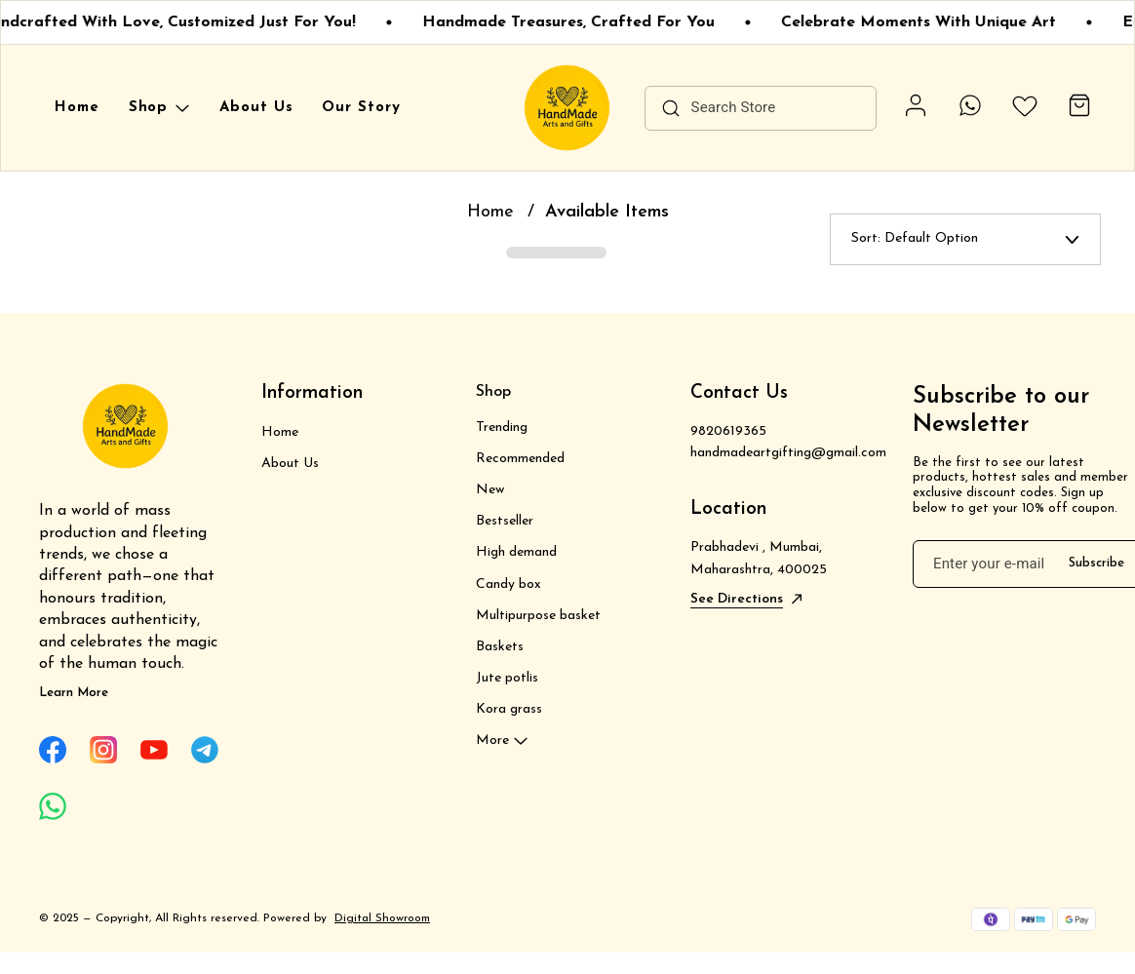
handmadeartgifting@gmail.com (782, 453)
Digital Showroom (382, 918)
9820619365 (728, 431)
